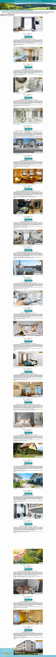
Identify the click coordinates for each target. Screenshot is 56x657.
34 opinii (36, 191)
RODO (9, 652)
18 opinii (32, 343)
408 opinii (34, 571)
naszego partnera (21, 44)
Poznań (41, 260)
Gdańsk (41, 382)
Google (12, 648)
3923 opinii (33, 526)
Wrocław (40, 549)
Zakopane (40, 169)
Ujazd (41, 47)
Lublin (41, 291)
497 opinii (33, 434)
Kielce (41, 413)
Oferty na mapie (8, 10)
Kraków (41, 504)
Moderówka (40, 610)
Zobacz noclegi (28, 36)
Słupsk (41, 78)
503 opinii (32, 601)
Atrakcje (26, 10)
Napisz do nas (36, 655)
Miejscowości (12, 10)
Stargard (40, 352)
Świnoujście (40, 230)
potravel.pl (54, 0)
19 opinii (34, 99)
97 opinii (33, 282)
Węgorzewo (40, 443)
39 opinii (32, 221)
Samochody (21, 10)
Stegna (41, 108)
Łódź (41, 17)
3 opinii (32, 160)
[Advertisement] (28, 541)
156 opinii (30, 495)
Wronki (41, 321)
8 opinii (37, 404)
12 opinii (30, 69)
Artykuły (31, 10)
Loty (16, 10)
